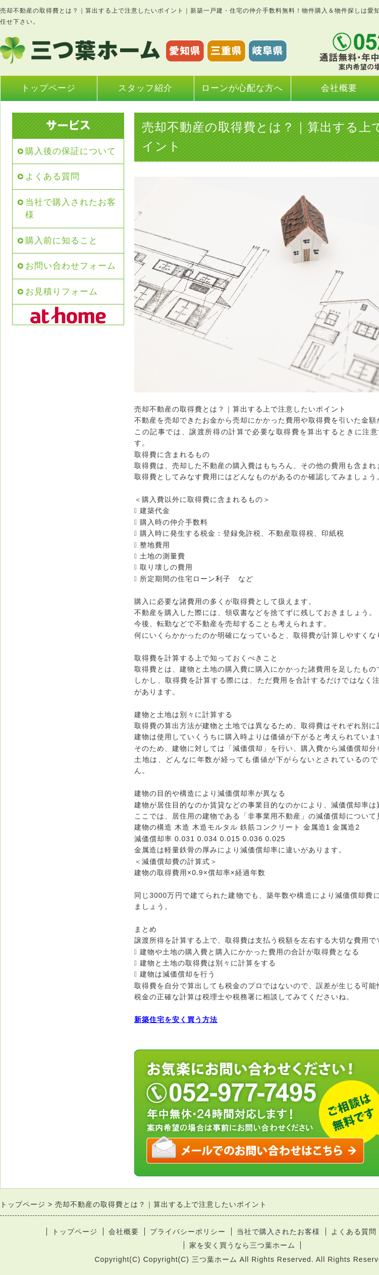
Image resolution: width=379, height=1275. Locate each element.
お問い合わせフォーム (70, 266)
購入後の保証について (70, 151)
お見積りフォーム (61, 291)
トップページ (48, 88)
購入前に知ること (61, 240)
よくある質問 (52, 176)
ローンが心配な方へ (242, 88)
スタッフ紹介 (145, 88)
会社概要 (124, 1232)
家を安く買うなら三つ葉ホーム (242, 1245)
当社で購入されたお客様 (70, 208)
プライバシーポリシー (188, 1232)
